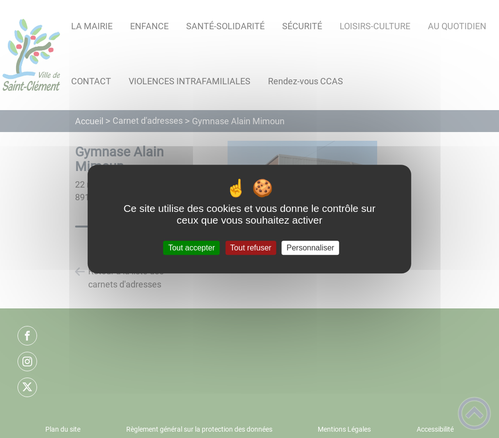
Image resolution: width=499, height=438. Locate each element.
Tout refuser (250, 248)
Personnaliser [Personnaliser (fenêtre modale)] (310, 248)
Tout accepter (191, 248)
